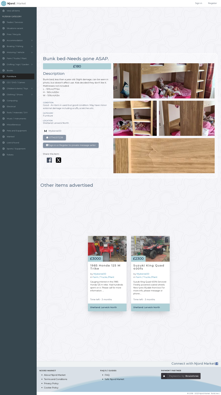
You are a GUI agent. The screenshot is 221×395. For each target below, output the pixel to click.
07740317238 (54, 137)
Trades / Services (12, 22)
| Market (16, 3)
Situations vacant (12, 28)
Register (212, 3)
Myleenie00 (99, 274)
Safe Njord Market (114, 379)
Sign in (198, 3)
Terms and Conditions (55, 379)
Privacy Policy (51, 383)
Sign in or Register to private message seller (71, 145)
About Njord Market (55, 375)
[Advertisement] (128, 30)
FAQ (107, 375)
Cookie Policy (51, 387)
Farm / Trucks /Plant (103, 277)
